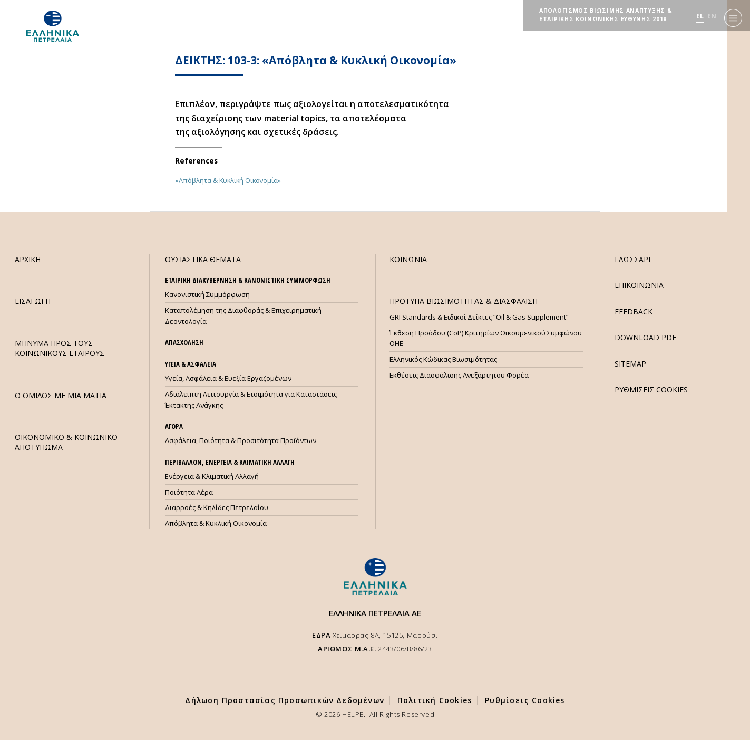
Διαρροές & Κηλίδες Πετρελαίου (216, 507)
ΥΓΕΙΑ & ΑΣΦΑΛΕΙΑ (190, 364)
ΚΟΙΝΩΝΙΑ (408, 259)
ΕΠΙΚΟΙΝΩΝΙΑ (639, 285)
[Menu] (733, 16)
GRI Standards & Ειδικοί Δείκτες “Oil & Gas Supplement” (479, 317)
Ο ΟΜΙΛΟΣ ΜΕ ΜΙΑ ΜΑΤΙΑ (60, 395)
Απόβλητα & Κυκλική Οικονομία (216, 523)
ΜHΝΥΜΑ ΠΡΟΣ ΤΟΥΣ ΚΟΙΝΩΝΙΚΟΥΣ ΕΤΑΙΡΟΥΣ (59, 348)
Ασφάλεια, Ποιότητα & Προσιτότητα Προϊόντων (240, 440)
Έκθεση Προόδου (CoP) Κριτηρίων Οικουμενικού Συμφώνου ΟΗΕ (485, 338)
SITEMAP (630, 364)
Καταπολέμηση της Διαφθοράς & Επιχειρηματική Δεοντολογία (243, 315)
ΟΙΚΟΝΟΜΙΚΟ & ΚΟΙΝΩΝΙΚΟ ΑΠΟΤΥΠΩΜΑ (66, 442)
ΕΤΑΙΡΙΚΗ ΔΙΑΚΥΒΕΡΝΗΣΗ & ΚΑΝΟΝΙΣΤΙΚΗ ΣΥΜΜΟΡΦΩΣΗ (247, 280)
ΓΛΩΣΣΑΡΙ (632, 259)
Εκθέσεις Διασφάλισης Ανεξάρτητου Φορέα (459, 375)
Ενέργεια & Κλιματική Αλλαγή (212, 476)
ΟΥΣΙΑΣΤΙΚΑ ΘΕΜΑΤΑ (203, 259)
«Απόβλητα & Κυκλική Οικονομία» (228, 180)
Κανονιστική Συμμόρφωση (207, 294)
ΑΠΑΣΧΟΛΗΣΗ (184, 342)
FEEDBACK (633, 311)
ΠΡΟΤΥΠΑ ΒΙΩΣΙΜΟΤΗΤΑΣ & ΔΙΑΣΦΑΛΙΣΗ (463, 301)
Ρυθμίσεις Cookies (524, 700)
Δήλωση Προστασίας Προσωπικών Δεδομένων (284, 700)
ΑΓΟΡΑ (174, 426)
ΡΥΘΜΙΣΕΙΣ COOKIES (651, 390)
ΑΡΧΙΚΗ (28, 259)
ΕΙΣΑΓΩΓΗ (33, 301)
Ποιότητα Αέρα (189, 492)
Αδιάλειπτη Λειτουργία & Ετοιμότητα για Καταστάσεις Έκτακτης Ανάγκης (251, 399)
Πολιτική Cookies (434, 700)
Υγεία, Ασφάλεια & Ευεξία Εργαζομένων (228, 378)
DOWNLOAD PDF (645, 337)
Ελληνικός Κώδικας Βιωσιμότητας (443, 359)
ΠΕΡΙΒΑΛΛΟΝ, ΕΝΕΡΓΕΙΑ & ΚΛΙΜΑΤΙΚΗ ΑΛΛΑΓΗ (230, 462)
